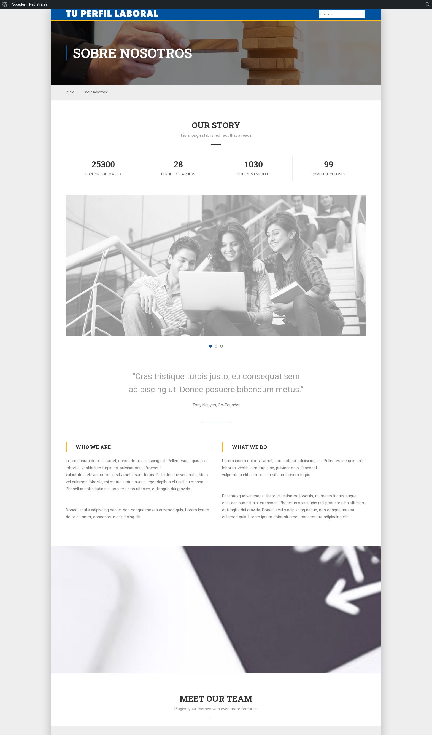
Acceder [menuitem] (18, 4)
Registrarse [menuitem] (38, 4)
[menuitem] (5, 4)
